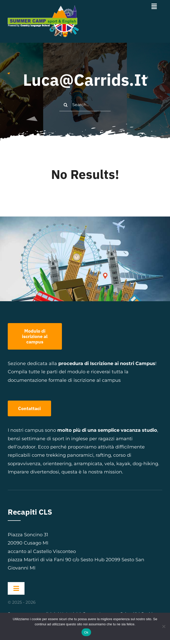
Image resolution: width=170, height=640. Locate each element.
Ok (86, 632)
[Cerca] (65, 104)
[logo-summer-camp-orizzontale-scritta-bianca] (45, 7)
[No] (163, 626)
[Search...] (85, 104)
